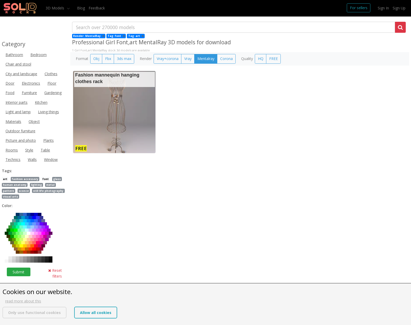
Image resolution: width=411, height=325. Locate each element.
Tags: (7, 170)
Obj (96, 58)
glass (57, 179)
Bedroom (38, 54)
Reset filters (55, 273)
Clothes (51, 73)
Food (10, 92)
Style (29, 150)
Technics (13, 159)
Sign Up (399, 8)
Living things (48, 111)
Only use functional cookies (34, 312)
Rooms (12, 150)
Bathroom (14, 54)
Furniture (29, 92)
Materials (13, 121)
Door (10, 83)
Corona (226, 58)
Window (51, 159)
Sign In (383, 8)
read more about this (23, 301)
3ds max (124, 58)
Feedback (97, 8)
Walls (32, 159)
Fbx (108, 58)
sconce (24, 191)
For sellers (358, 7)
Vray (188, 58)
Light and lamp (18, 111)
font (45, 179)
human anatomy (14, 185)
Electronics (31, 83)
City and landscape (21, 73)
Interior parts (17, 102)
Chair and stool (18, 64)
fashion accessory (25, 179)
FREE (273, 58)
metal (50, 185)
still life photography (48, 191)
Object (34, 121)
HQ (260, 58)
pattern (8, 191)
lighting (36, 185)
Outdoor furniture (20, 130)
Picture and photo (21, 140)
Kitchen (41, 102)
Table (45, 150)
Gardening (53, 92)
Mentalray (205, 58)
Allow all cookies (95, 312)
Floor (51, 83)
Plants (48, 140)
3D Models (55, 8)
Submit (18, 271)
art (5, 179)
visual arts (10, 196)
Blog (81, 8)
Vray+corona (168, 58)
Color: (7, 205)
